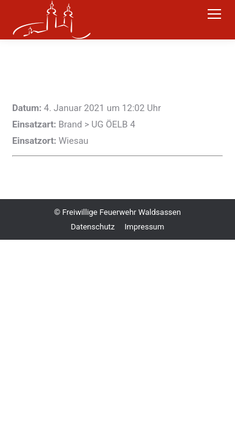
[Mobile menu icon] (214, 13)
